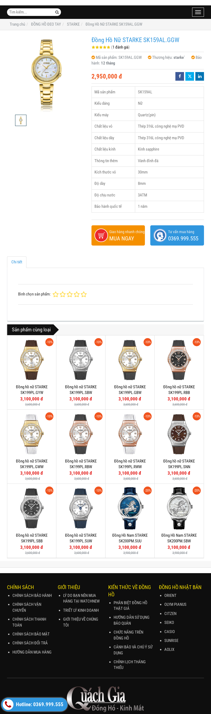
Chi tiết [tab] (16, 262)
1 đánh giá (120, 47)
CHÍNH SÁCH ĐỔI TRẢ (30, 643)
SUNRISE (171, 640)
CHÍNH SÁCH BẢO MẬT (31, 634)
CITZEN (170, 613)
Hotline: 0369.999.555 (33, 704)
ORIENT (170, 595)
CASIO (169, 631)
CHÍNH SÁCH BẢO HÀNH (32, 595)
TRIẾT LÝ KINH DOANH (81, 610)
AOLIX (169, 649)
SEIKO (169, 622)
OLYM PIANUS (175, 604)
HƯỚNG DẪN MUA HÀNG (32, 652)
